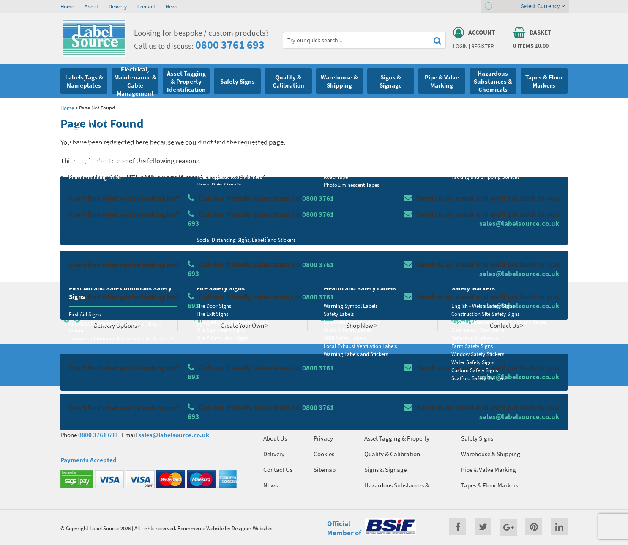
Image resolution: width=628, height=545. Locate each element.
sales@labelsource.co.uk (173, 435)
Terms (321, 423)
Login (460, 46)
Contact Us (277, 470)
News (171, 6)
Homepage (117, 256)
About (91, 6)
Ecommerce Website (200, 528)
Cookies (324, 454)
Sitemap (325, 470)
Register (482, 46)
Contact (146, 6)
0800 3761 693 (230, 45)
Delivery (118, 6)
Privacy (323, 438)
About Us (275, 438)
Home (67, 6)
